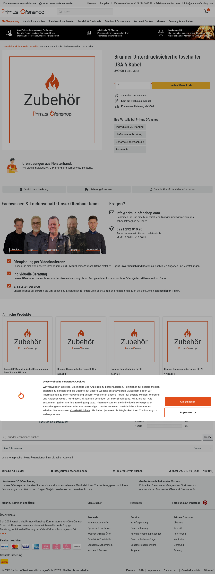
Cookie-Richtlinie (80, 563)
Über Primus (7, 515)
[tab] (130, 127)
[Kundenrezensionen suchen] (102, 437)
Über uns (91, 3)
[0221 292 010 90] (111, 229)
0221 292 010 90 (132, 229)
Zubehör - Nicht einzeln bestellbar (21, 46)
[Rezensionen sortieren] (202, 448)
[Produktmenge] (133, 85)
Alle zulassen (187, 554)
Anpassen (188, 565)
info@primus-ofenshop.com (198, 3)
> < (167, 3)
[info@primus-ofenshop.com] (111, 212)
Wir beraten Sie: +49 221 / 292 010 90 (133, 3)
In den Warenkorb (181, 85)
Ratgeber (105, 3)
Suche (208, 437)
